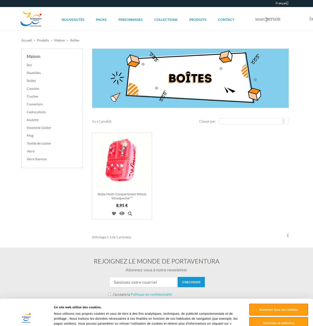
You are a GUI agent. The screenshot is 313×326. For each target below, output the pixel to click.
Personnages (130, 19)
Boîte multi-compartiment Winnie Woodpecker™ (122, 196)
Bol (29, 65)
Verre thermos (37, 159)
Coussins (33, 88)
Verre (31, 151)
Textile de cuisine (39, 143)
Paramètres (218, 298)
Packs (101, 19)
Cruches (32, 96)
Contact (226, 19)
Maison (33, 56)
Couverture (35, 104)
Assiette (32, 120)
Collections (165, 19)
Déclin (278, 293)
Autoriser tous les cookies (278, 266)
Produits (197, 19)
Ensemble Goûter (39, 127)
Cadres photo (36, 112)
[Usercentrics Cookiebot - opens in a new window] (27, 299)
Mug (30, 135)
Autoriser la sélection (278, 280)
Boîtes (31, 80)
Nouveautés (73, 19)
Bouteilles (34, 73)
